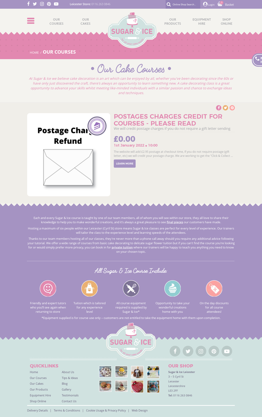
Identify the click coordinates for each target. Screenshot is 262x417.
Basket (225, 5)
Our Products (39, 389)
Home (34, 372)
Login (209, 4)
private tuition (122, 247)
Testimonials (70, 395)
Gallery (66, 389)
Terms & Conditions (67, 410)
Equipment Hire (40, 395)
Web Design (140, 410)
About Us (68, 372)
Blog (65, 384)
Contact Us (69, 401)
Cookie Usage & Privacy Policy (106, 410)
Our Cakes (36, 384)
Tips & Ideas (70, 378)
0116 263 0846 (100, 4)
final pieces (175, 222)
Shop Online (38, 401)
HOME (34, 52)
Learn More (124, 163)
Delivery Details (37, 410)
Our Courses (59, 51)
